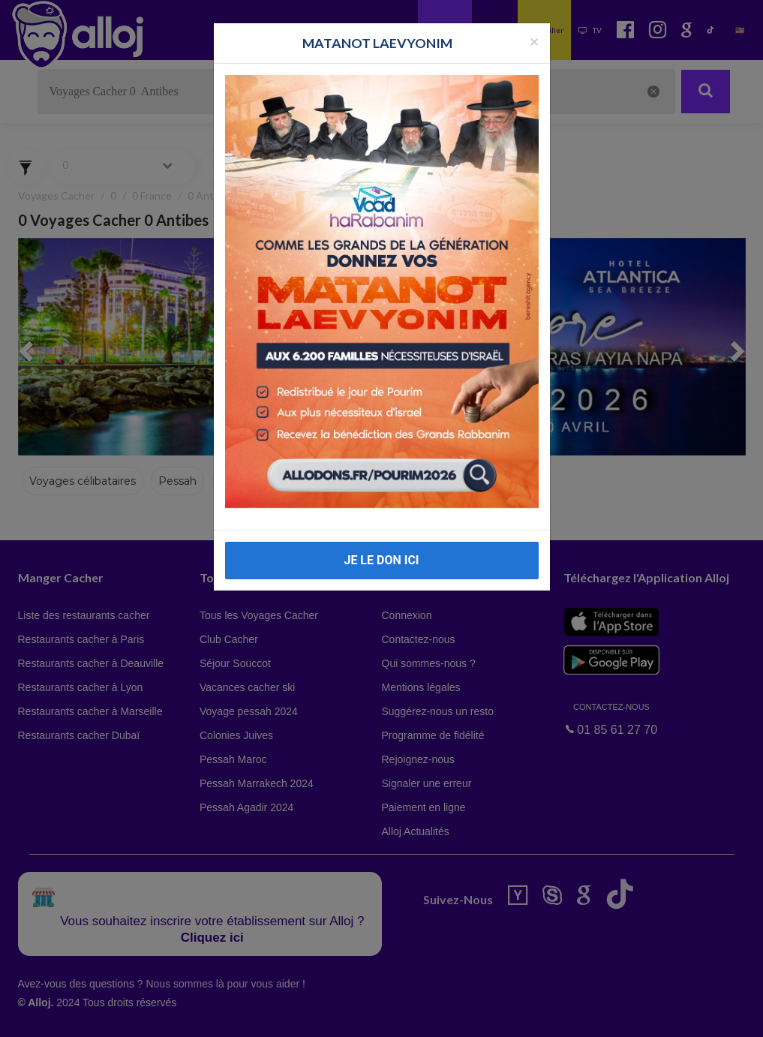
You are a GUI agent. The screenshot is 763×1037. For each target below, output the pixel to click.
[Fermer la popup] (534, 41)
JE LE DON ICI (381, 560)
